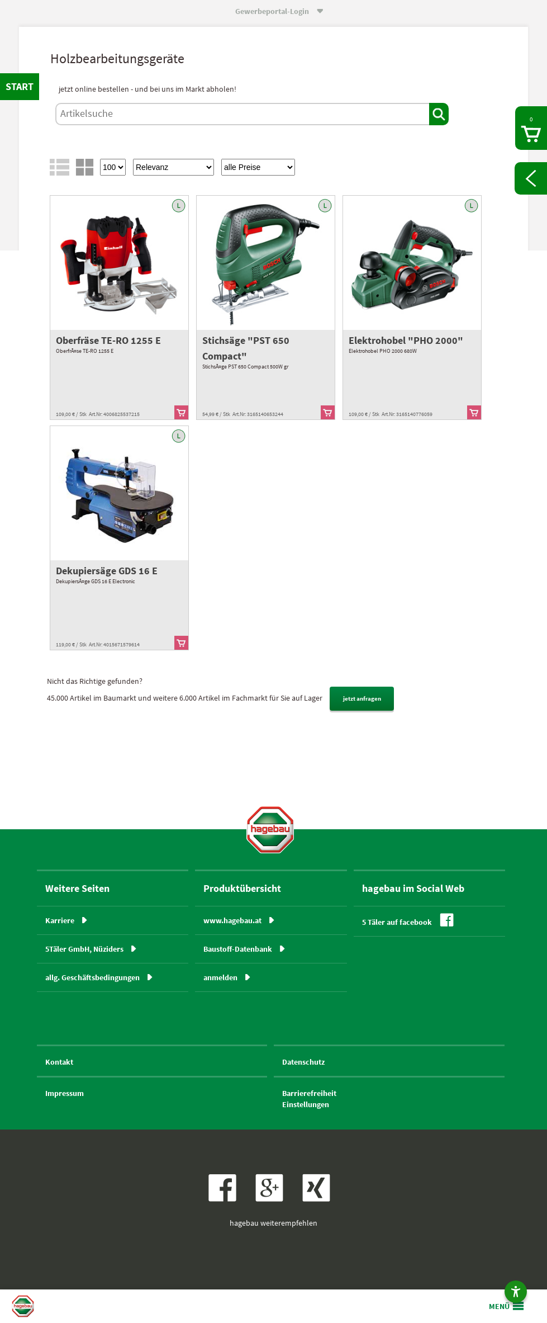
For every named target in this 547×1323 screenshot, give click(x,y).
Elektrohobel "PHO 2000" (406, 340)
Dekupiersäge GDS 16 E (107, 570)
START (20, 86)
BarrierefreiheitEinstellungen (309, 1098)
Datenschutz (303, 1062)
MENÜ (499, 1306)
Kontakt (59, 1062)
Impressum (64, 1093)
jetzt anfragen (362, 698)
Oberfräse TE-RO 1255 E (108, 340)
